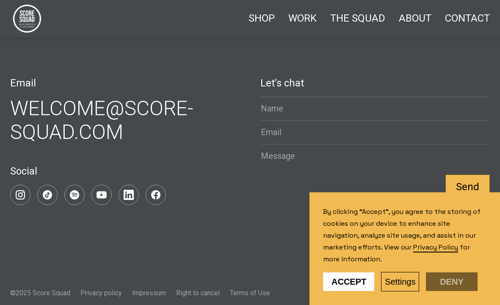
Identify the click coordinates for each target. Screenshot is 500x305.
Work (302, 18)
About (415, 18)
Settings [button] (400, 281)
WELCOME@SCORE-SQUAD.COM (101, 120)
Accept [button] (348, 281)
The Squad (357, 18)
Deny (452, 281)
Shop (262, 18)
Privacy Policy (435, 247)
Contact (467, 18)
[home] (27, 19)
